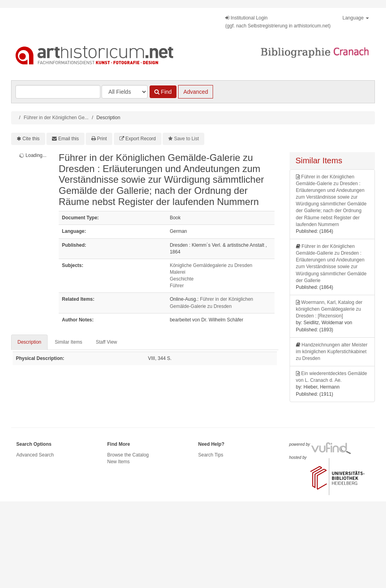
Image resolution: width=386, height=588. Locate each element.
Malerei (177, 272)
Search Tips (210, 455)
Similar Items (68, 342)
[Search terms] (57, 92)
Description (29, 342)
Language (355, 18)
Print (102, 138)
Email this (68, 138)
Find (163, 92)
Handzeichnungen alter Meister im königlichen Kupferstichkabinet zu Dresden (331, 351)
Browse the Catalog (128, 455)
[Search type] (125, 92)
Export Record (140, 138)
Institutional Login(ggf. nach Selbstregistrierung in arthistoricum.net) (277, 22)
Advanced (195, 92)
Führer (177, 285)
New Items (118, 461)
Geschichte (182, 279)
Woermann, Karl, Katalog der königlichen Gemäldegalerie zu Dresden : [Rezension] (329, 309)
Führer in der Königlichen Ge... (56, 117)
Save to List (186, 138)
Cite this (31, 138)
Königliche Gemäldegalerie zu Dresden (211, 265)
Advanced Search (35, 455)
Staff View (106, 342)
